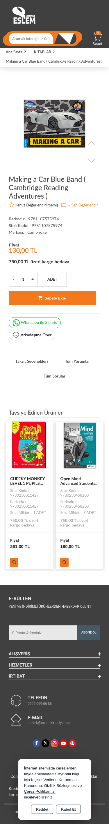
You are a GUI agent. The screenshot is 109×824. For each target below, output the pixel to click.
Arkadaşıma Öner (31, 334)
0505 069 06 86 (40, 704)
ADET (52, 279)
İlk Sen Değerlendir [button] (79, 205)
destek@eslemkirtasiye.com (50, 723)
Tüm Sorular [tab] (54, 375)
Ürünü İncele (14, 562)
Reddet (42, 809)
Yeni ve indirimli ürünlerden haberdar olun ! (50, 607)
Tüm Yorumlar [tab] (77, 361)
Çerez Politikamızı (40, 791)
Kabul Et (68, 809)
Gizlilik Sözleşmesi (60, 785)
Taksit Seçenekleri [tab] (31, 361)
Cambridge (37, 232)
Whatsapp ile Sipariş (34, 322)
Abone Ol (89, 632)
